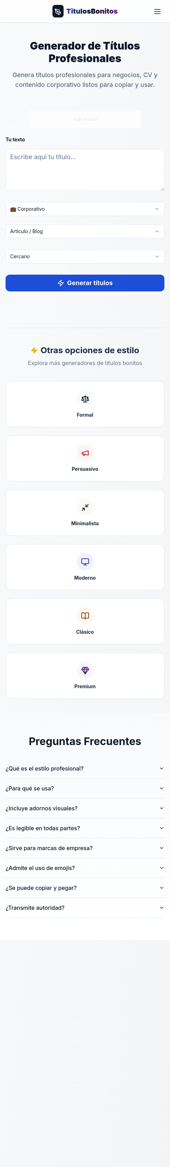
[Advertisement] (85, 118)
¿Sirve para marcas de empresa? (85, 848)
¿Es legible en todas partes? (85, 828)
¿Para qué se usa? (85, 788)
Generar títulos (85, 283)
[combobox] (85, 209)
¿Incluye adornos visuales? (85, 808)
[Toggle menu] (157, 11)
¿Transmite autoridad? (85, 907)
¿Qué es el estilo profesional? (85, 768)
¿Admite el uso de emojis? (85, 867)
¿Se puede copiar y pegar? (85, 887)
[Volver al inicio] (85, 11)
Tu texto (15, 139)
